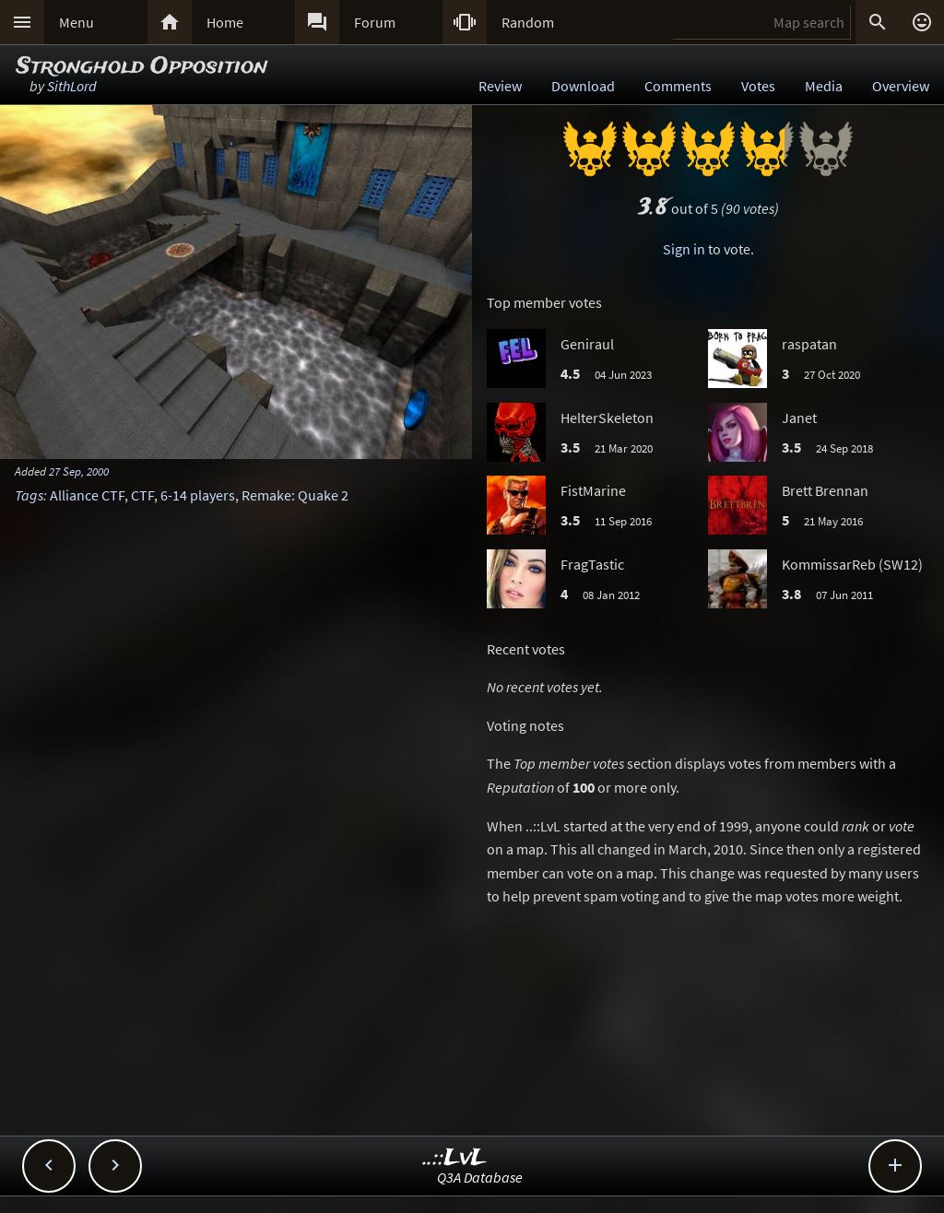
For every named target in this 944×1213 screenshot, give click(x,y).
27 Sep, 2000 (79, 471)
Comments (678, 86)
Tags (29, 495)
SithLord (72, 86)
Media (824, 86)
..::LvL (455, 1158)
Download (583, 86)
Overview (900, 86)
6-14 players (197, 495)
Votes (758, 86)
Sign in (684, 249)
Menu (76, 22)
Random (528, 22)
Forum (374, 22)
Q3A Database (480, 1177)
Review (500, 86)
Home (224, 22)
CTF (142, 495)
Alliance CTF (87, 495)
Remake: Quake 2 (295, 495)
